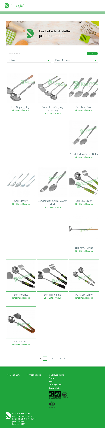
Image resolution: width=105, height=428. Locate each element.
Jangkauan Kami (56, 375)
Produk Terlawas (75, 60)
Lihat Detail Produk (21, 110)
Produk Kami (34, 375)
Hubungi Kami (55, 384)
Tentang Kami (13, 375)
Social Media (55, 388)
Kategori (29, 60)
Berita (51, 378)
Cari (92, 53)
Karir (51, 381)
